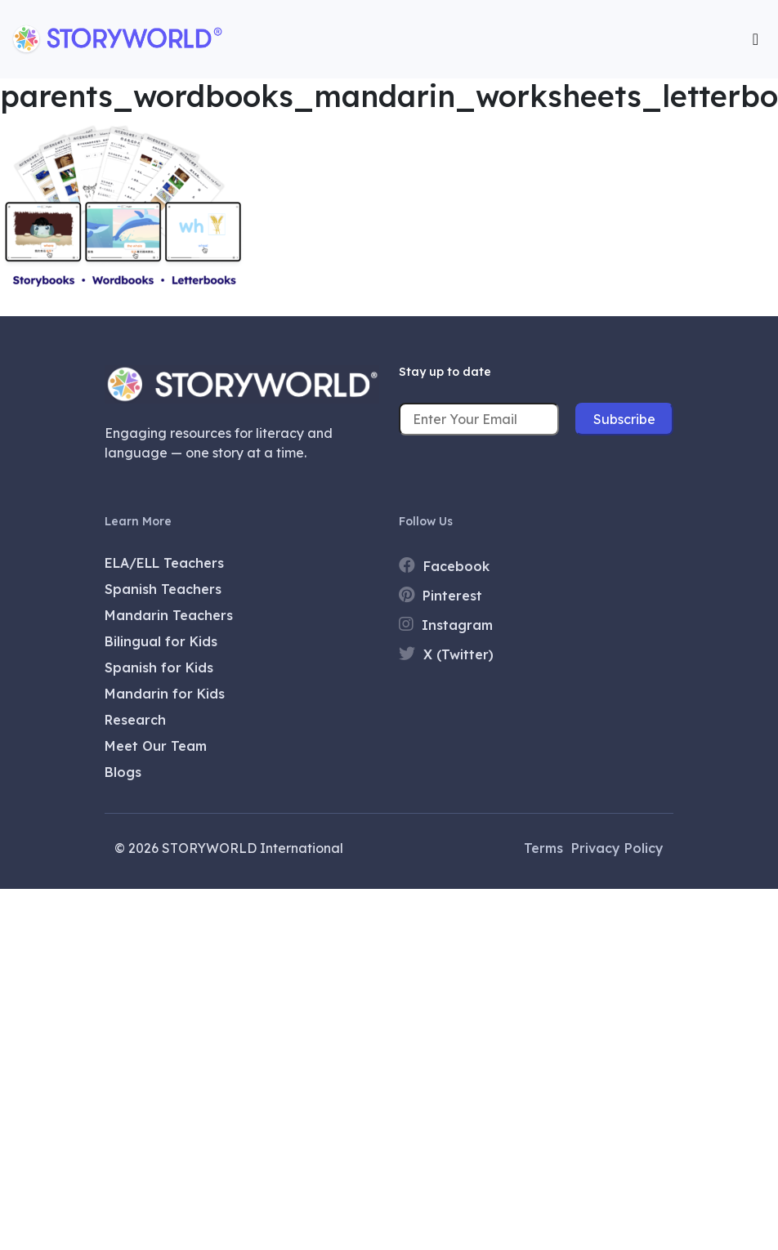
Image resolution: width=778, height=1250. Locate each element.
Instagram (446, 624)
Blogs (123, 772)
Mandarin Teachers (169, 615)
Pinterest (440, 595)
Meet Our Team (156, 746)
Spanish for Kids (159, 667)
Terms (543, 848)
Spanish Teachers (163, 589)
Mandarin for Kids (165, 693)
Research (135, 720)
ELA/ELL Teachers (164, 563)
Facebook (444, 565)
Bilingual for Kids (161, 641)
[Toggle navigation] (755, 39)
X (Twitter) (446, 654)
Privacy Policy (617, 848)
